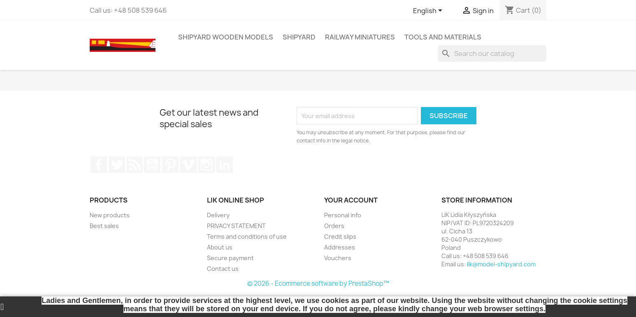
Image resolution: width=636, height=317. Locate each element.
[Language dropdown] (429, 11)
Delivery (218, 215)
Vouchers (337, 258)
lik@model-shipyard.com (501, 264)
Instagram (206, 164)
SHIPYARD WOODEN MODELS (225, 37)
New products (110, 215)
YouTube (152, 164)
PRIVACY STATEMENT (236, 226)
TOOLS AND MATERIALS (442, 37)
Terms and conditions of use (247, 236)
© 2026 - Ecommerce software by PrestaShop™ (318, 283)
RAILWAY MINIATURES (360, 37)
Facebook (99, 164)
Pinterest (170, 164)
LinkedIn (224, 164)
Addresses (339, 247)
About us (219, 247)
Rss (134, 164)
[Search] (492, 53)
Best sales (104, 226)
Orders (334, 226)
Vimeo (188, 164)
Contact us (223, 269)
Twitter (117, 164)
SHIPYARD (299, 37)
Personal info (342, 215)
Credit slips (340, 236)
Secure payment (230, 258)
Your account (351, 200)
